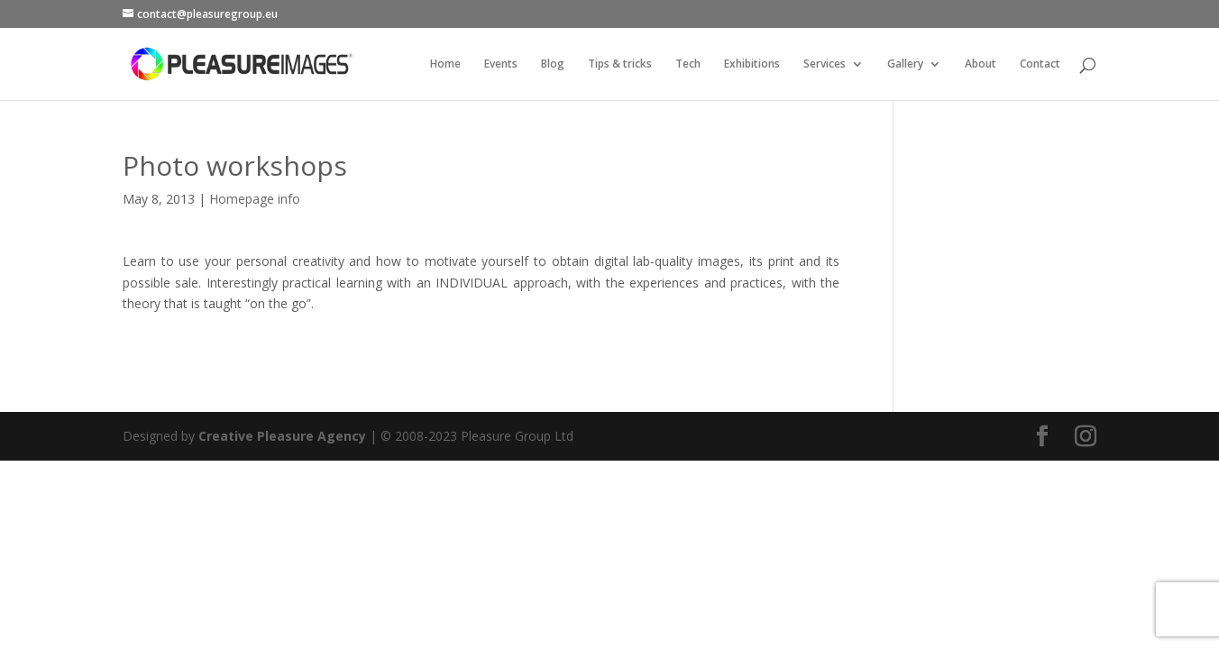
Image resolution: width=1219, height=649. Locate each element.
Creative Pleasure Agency (282, 335)
